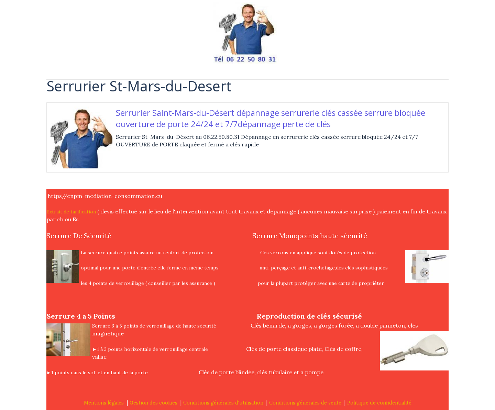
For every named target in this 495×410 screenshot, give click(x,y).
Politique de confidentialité (379, 403)
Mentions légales (104, 403)
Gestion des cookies (153, 403)
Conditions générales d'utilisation (223, 403)
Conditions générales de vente (305, 403)
